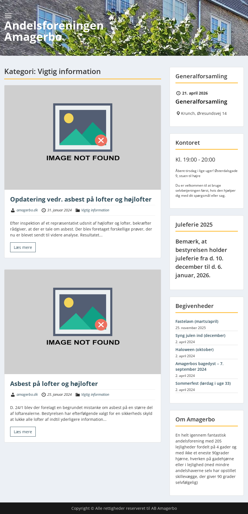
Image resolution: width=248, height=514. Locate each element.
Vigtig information (95, 210)
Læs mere (23, 247)
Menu (10, 16)
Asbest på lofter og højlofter (54, 383)
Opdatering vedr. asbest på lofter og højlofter (81, 199)
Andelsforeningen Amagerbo (54, 30)
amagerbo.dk (27, 210)
